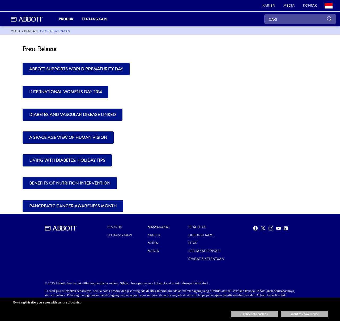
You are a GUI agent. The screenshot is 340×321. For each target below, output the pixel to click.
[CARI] (300, 19)
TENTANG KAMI (119, 235)
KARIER (154, 235)
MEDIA (153, 251)
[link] (268, 5)
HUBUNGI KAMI (201, 235)
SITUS (192, 243)
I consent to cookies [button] (254, 314)
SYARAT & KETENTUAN (206, 258)
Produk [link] (66, 19)
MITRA (153, 243)
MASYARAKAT (159, 227)
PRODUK (114, 227)
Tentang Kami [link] (94, 19)
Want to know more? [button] (304, 314)
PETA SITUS (197, 227)
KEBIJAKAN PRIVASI (204, 251)
